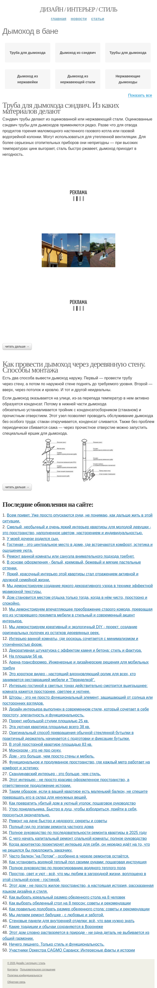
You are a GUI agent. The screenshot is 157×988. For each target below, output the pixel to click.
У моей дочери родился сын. (33, 539)
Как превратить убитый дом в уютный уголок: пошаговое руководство (72, 803)
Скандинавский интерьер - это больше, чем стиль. (55, 774)
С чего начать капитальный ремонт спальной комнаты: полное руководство (78, 838)
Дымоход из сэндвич (78, 53)
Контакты (12, 969)
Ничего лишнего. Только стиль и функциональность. (57, 944)
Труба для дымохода (27, 53)
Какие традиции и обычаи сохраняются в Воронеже (56, 927)
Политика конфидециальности (24, 975)
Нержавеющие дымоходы (128, 79)
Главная (58, 19)
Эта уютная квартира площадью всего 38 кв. (49, 727)
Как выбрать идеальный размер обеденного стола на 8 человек (67, 897)
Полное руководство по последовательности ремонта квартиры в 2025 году (78, 833)
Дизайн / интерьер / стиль (78, 9)
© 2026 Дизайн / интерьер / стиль (26, 963)
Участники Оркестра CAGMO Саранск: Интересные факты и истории (72, 950)
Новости (79, 19)
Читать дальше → (17, 346)
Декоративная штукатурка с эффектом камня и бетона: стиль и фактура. (75, 650)
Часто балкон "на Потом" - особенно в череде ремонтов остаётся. (69, 856)
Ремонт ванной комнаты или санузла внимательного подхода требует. (71, 556)
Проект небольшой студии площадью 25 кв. (49, 721)
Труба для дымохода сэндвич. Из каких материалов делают (60, 108)
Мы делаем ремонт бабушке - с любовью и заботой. (56, 915)
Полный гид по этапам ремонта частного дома (51, 827)
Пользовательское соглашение (37, 969)
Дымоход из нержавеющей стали (77, 79)
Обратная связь (16, 982)
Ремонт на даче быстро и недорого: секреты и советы (58, 821)
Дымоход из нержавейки (27, 79)
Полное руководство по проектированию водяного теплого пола (67, 868)
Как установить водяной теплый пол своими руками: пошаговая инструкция (78, 862)
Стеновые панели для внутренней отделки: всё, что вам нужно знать (71, 921)
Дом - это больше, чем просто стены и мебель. (51, 756)
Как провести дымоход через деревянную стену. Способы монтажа (73, 367)
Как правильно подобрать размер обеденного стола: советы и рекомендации (79, 909)
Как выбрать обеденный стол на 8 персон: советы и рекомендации (70, 903)
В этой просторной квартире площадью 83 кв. (50, 744)
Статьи (97, 19)
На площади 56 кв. (26, 656)
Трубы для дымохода (127, 53)
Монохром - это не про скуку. (35, 750)
